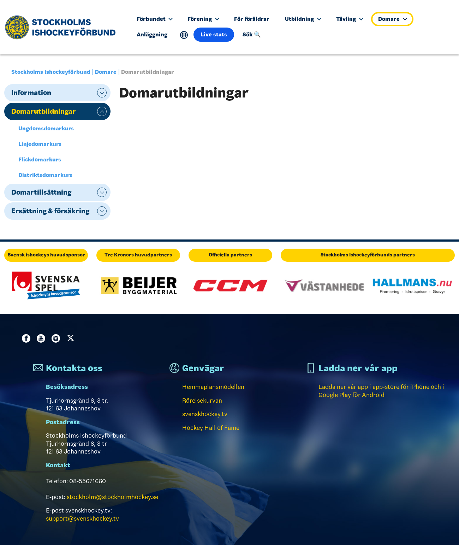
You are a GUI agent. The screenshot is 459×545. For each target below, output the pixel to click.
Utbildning (303, 19)
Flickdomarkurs (39, 159)
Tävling (349, 19)
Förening (203, 19)
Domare (392, 19)
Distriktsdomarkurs (45, 175)
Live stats (214, 34)
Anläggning (152, 34)
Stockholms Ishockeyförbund (50, 72)
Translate (184, 35)
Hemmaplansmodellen (213, 387)
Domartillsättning (41, 192)
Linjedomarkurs (39, 144)
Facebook (27, 338)
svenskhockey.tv (204, 414)
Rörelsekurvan (202, 400)
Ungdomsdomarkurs (46, 128)
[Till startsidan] (63, 27)
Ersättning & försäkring (50, 211)
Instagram (57, 338)
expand (102, 92)
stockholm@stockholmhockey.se (112, 497)
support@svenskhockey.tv (82, 518)
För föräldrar (251, 19)
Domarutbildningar (43, 111)
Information (31, 92)
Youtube (42, 338)
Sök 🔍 (252, 34)
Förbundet (155, 19)
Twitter (72, 338)
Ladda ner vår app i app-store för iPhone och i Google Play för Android (381, 391)
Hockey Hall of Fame (210, 428)
